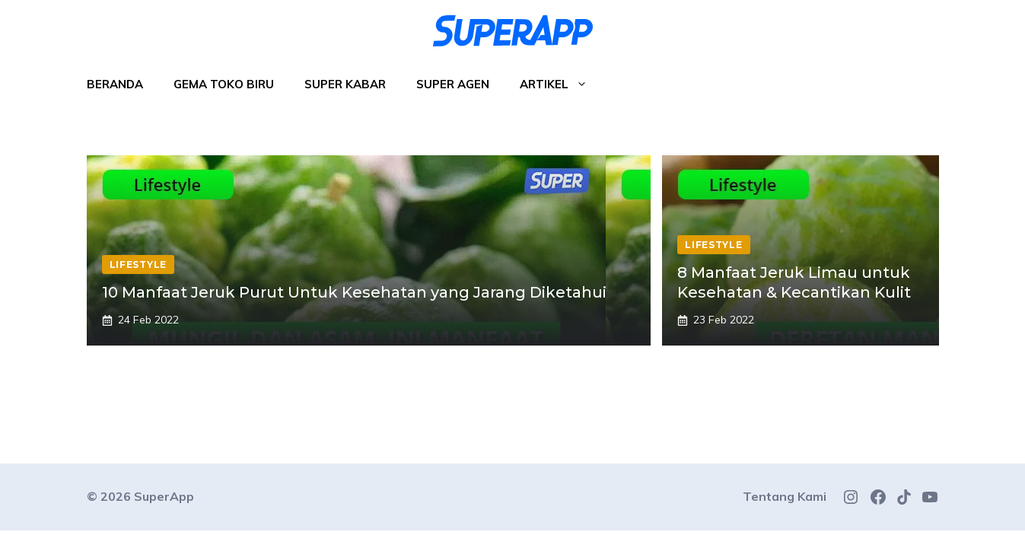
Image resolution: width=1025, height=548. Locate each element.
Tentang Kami (784, 496)
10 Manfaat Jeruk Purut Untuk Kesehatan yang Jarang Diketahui (354, 292)
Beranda (115, 84)
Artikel (561, 84)
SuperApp (164, 496)
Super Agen (452, 84)
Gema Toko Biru (223, 84)
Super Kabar (345, 84)
